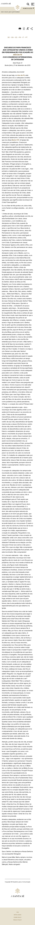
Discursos (5, 12)
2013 (10, 12)
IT (23, 37)
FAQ (18, 912)
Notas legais (17, 914)
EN (12, 37)
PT (26, 37)
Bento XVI (15, 140)
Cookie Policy (17, 917)
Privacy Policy (17, 920)
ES (16, 37)
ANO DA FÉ (17, 55)
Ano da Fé (21, 75)
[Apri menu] (32, 4)
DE (9, 37)
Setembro (16, 12)
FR (20, 37)
